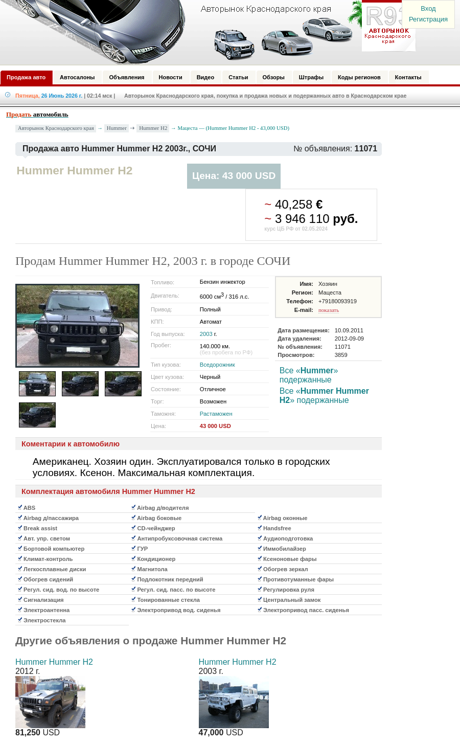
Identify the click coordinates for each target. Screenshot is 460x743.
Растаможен (216, 414)
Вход (428, 8)
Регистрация (428, 19)
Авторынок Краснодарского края (56, 128)
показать (328, 310)
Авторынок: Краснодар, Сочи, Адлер (204, 32)
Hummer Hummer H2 (54, 662)
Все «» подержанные (309, 375)
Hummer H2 (153, 128)
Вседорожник (217, 365)
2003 (206, 334)
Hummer (117, 128)
